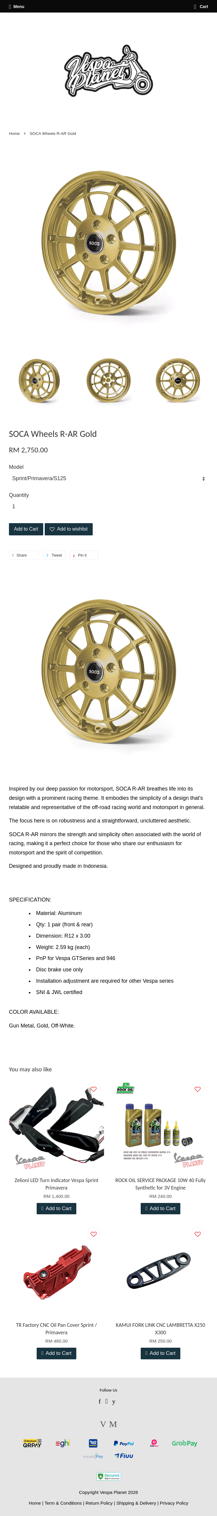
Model (16, 467)
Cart (201, 6)
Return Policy (99, 1503)
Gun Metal (21, 1026)
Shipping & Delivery (136, 1503)
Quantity (19, 495)
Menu (16, 6)
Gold (42, 1026)
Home (14, 133)
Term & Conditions (63, 1503)
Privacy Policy (174, 1503)
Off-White (62, 1026)
